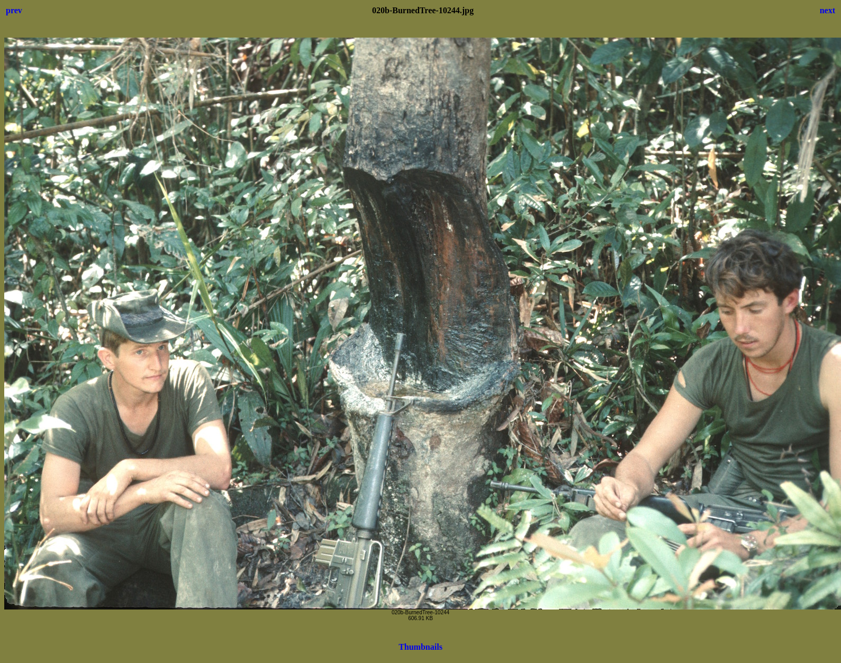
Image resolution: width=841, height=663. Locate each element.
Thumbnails (420, 646)
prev (14, 10)
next (827, 10)
